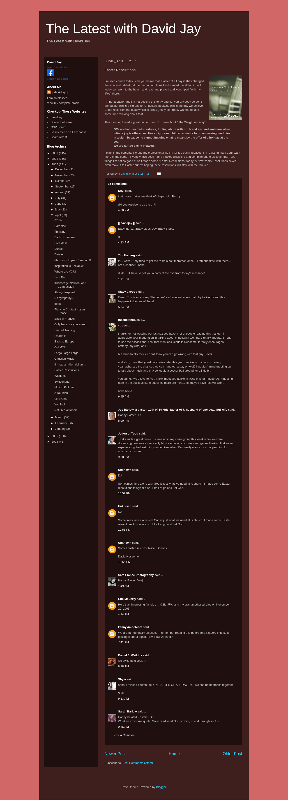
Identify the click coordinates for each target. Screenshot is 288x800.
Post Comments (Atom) (137, 763)
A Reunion (61, 393)
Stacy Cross (126, 291)
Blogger (161, 787)
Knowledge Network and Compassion (70, 284)
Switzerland (61, 381)
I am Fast (60, 277)
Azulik (58, 220)
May (58, 209)
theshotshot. (127, 319)
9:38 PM (123, 457)
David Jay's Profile (57, 67)
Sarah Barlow (127, 711)
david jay (56, 117)
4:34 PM (123, 278)
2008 (55, 158)
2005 (55, 441)
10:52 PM (124, 493)
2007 (55, 164)
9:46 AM (123, 726)
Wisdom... (60, 375)
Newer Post (115, 753)
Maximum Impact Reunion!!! (72, 260)
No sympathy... (64, 298)
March (59, 417)
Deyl (121, 190)
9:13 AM (123, 698)
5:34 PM (123, 307)
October (60, 181)
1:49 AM (123, 586)
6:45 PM (123, 396)
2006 (55, 436)
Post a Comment (125, 735)
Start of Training (64, 330)
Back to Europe (64, 341)
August (60, 192)
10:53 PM (124, 529)
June (58, 203)
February (61, 423)
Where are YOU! (65, 271)
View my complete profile (63, 103)
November (62, 175)
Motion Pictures (64, 387)
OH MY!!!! (60, 347)
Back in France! (64, 318)
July (58, 198)
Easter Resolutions (66, 370)
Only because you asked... (71, 324)
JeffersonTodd (128, 433)
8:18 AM (123, 666)
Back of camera (64, 237)
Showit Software (61, 122)
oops (57, 303)
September (62, 186)
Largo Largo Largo (66, 353)
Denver (59, 254)
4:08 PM (123, 210)
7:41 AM (123, 642)
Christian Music (64, 358)
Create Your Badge (57, 78)
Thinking (59, 231)
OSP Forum (58, 127)
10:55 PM (124, 562)
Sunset (58, 248)
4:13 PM (123, 242)
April (58, 215)
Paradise (60, 226)
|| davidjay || (126, 223)
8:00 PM (123, 420)
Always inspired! (65, 292)
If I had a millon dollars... (70, 364)
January (60, 428)
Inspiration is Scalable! (69, 266)
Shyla (122, 679)
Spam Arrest (59, 137)
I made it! (60, 336)
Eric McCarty (127, 599)
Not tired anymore (66, 410)
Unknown (124, 470)
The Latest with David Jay (123, 28)
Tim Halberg (126, 255)
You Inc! (59, 404)
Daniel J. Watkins (130, 655)
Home (174, 753)
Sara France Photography (136, 575)
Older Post (232, 753)
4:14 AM (123, 614)
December (62, 169)
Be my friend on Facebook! (68, 132)
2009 (55, 153)
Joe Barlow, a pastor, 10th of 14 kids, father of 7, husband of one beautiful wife (172, 409)
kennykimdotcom (130, 627)
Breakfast (60, 243)
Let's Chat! (61, 398)
